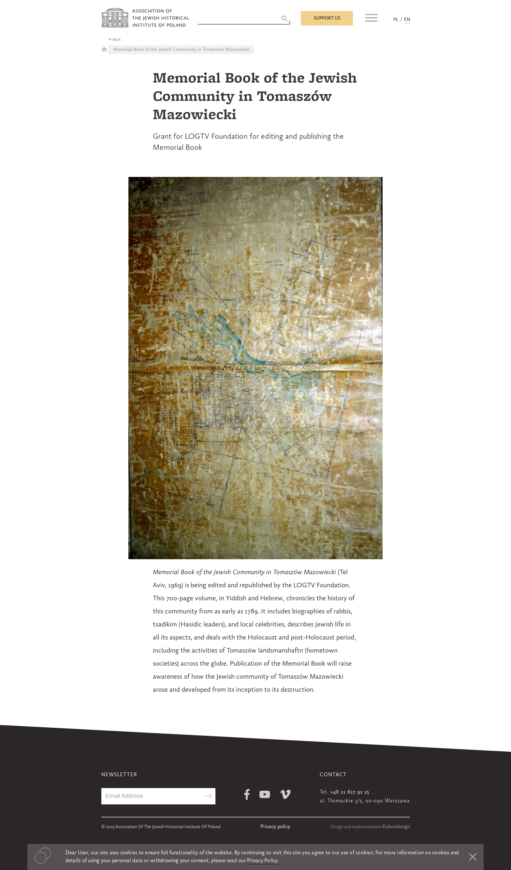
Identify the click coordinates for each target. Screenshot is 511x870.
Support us (327, 18)
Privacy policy (275, 827)
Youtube (265, 794)
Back (117, 40)
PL (395, 19)
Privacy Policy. (263, 860)
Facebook (247, 794)
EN (407, 19)
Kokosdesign (396, 827)
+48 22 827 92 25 (349, 792)
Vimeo (285, 794)
